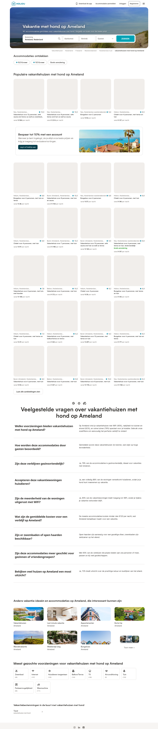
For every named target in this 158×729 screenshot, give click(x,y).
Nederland (69, 51)
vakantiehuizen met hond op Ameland (129, 51)
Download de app (84, 3)
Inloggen (122, 3)
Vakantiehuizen (57, 51)
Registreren (134, 3)
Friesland (78, 51)
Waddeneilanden (91, 51)
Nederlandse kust (105, 51)
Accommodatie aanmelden (106, 3)
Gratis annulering (57, 62)
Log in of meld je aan (28, 147)
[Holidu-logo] (23, 4)
